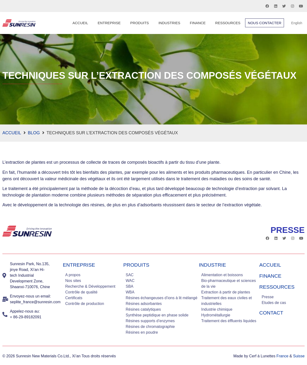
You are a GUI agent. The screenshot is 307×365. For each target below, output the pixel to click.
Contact (271, 312)
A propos (72, 275)
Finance (198, 23)
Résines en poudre (142, 332)
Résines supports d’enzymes (150, 321)
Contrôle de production (84, 304)
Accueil (80, 23)
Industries (169, 23)
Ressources (227, 23)
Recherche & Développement (90, 286)
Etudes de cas (274, 303)
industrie (212, 265)
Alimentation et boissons (222, 275)
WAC (130, 281)
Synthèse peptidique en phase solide (157, 315)
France (283, 356)
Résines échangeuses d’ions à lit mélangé (161, 298)
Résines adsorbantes (144, 304)
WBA (130, 292)
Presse (268, 297)
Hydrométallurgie (215, 315)
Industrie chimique (216, 309)
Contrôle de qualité (81, 292)
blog (34, 132)
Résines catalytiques (143, 309)
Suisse (299, 356)
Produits (139, 23)
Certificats (73, 298)
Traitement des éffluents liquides (228, 321)
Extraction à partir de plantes (225, 292)
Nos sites (73, 281)
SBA (129, 286)
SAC (130, 275)
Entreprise (109, 23)
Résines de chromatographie (150, 327)
